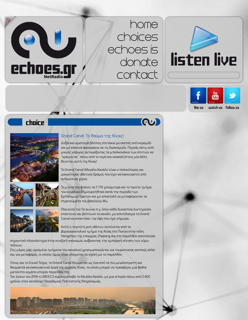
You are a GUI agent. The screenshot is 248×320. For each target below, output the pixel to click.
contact (137, 76)
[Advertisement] (96, 98)
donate (139, 64)
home (144, 26)
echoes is (133, 51)
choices (137, 38)
